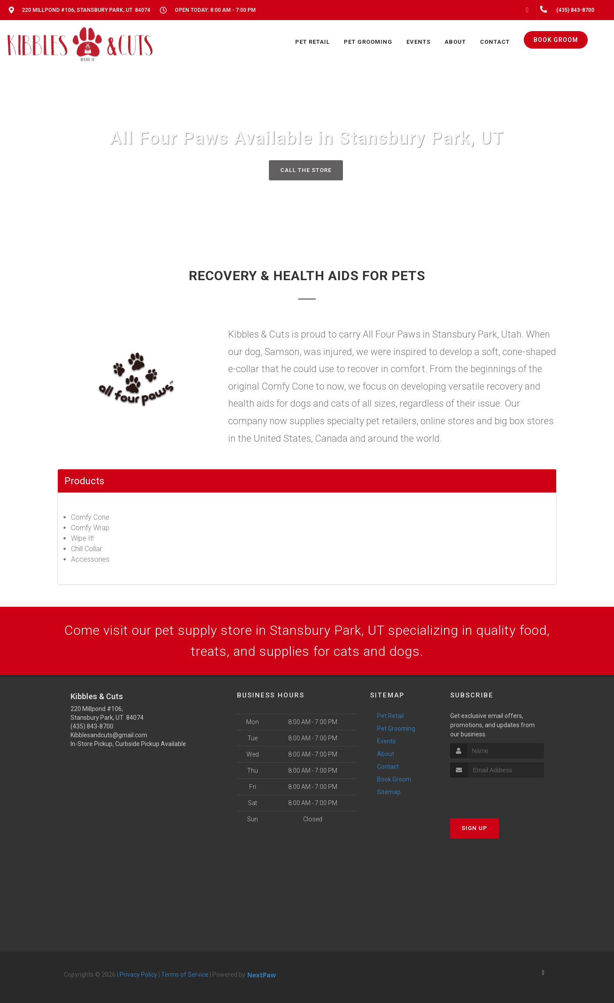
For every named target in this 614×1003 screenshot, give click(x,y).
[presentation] (496, 794)
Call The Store (306, 170)
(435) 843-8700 (92, 726)
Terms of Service (184, 974)
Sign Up (474, 828)
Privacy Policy (138, 974)
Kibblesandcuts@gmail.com (109, 735)
